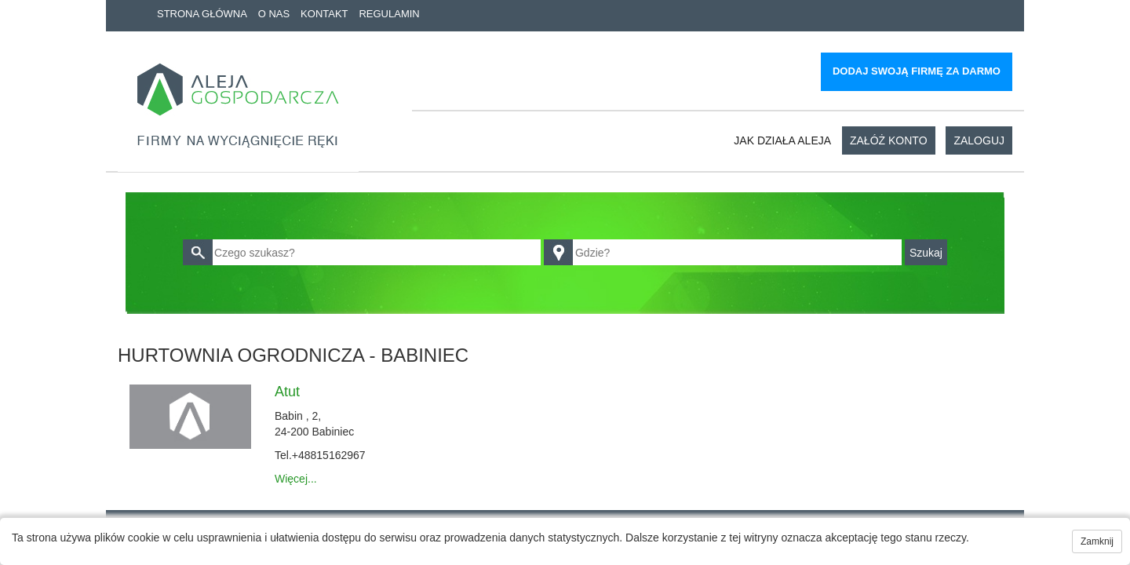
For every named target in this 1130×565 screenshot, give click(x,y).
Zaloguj (978, 140)
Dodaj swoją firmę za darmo (917, 71)
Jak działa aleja (782, 140)
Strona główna (202, 14)
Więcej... (296, 478)
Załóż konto (889, 140)
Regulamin (389, 14)
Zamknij (1097, 541)
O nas (274, 14)
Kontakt (324, 14)
